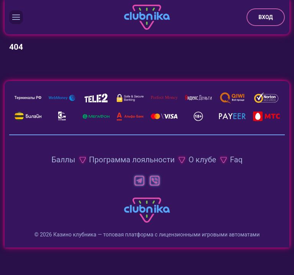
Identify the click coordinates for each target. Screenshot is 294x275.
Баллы (63, 159)
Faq (236, 159)
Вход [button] (265, 17)
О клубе (202, 159)
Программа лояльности (132, 159)
